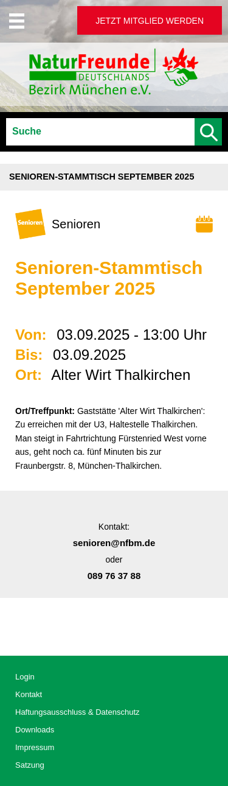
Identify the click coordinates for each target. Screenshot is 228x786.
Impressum (34, 747)
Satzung (29, 765)
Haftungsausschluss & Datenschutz (77, 712)
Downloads (34, 729)
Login (25, 676)
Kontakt (28, 694)
